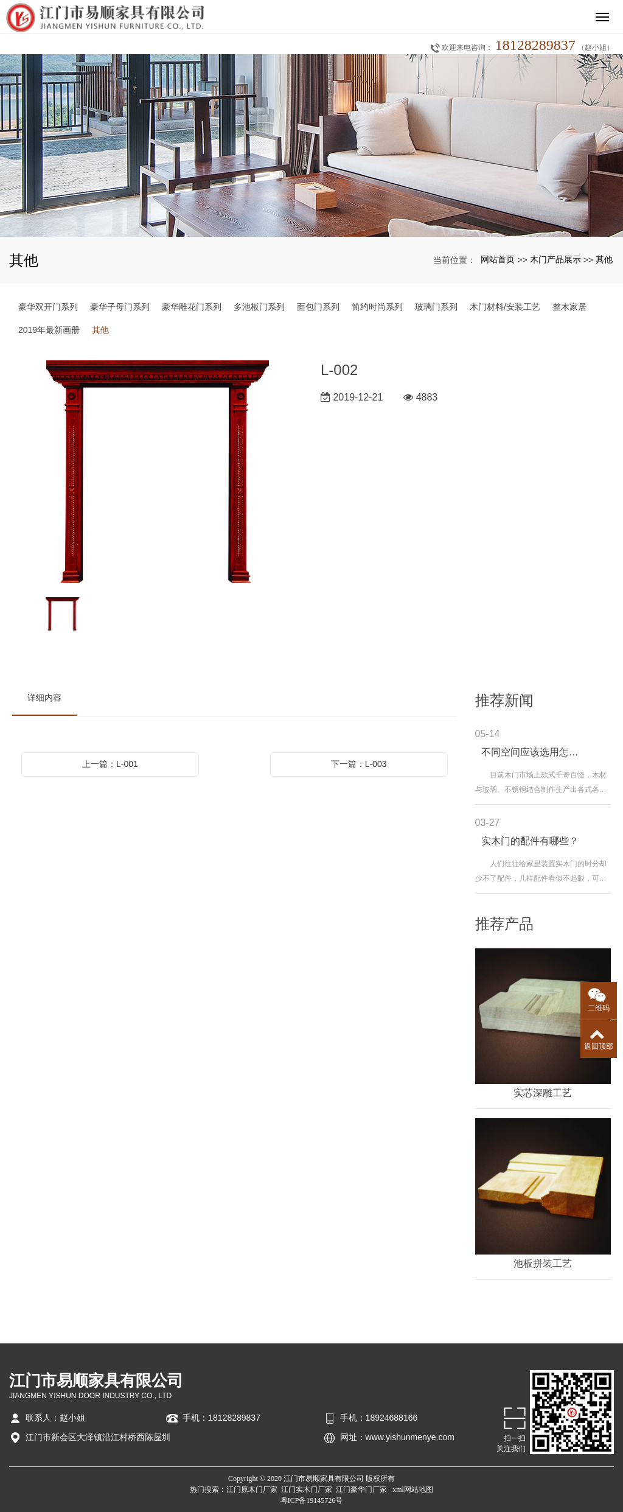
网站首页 (498, 259)
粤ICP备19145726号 (311, 1500)
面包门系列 (318, 307)
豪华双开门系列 (48, 307)
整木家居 (569, 307)
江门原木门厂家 (251, 1489)
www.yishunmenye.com (410, 1437)
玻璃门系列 (436, 307)
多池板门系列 (259, 307)
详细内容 (44, 697)
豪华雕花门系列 (191, 307)
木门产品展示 (555, 259)
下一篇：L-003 (359, 764)
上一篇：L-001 (110, 764)
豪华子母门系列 (120, 307)
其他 (604, 259)
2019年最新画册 (49, 330)
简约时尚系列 (377, 307)
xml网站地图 (412, 1489)
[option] (158, 472)
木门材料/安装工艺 (505, 307)
